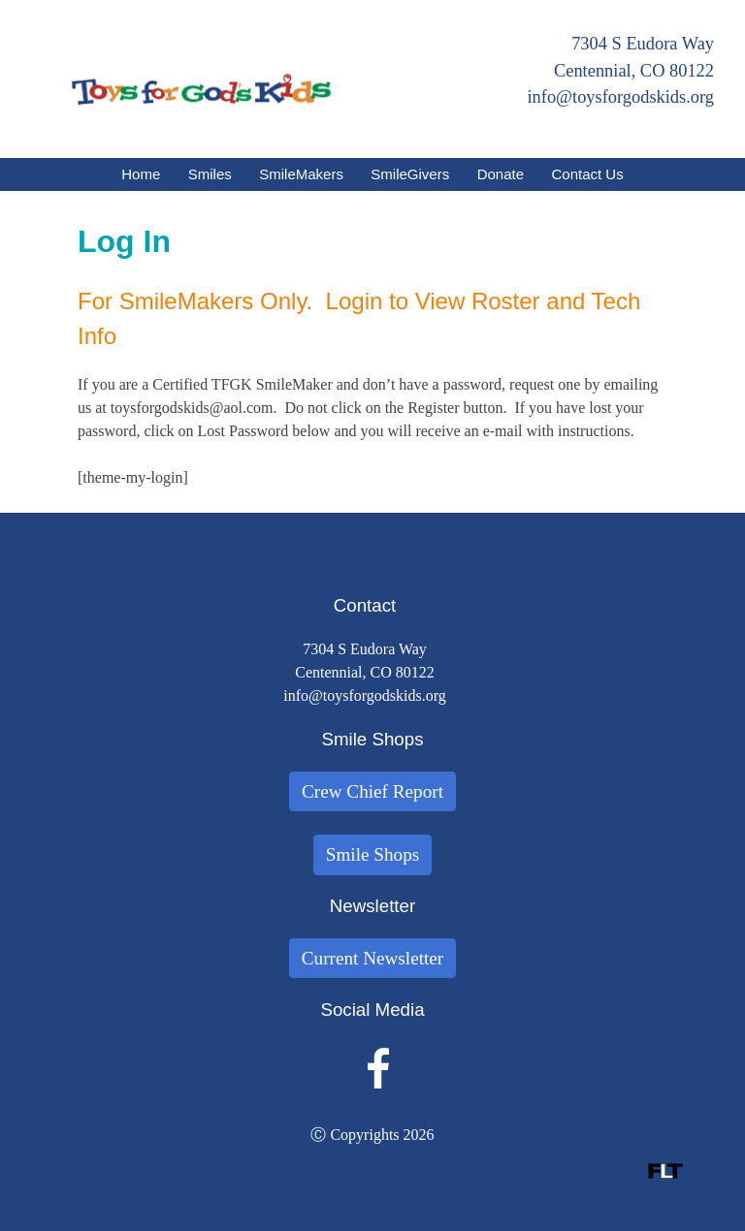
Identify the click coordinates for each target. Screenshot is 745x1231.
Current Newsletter (373, 958)
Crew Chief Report (372, 791)
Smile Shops (373, 854)
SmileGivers (410, 174)
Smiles (210, 174)
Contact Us (588, 174)
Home (140, 174)
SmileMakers (301, 174)
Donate (500, 174)
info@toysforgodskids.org (620, 97)
